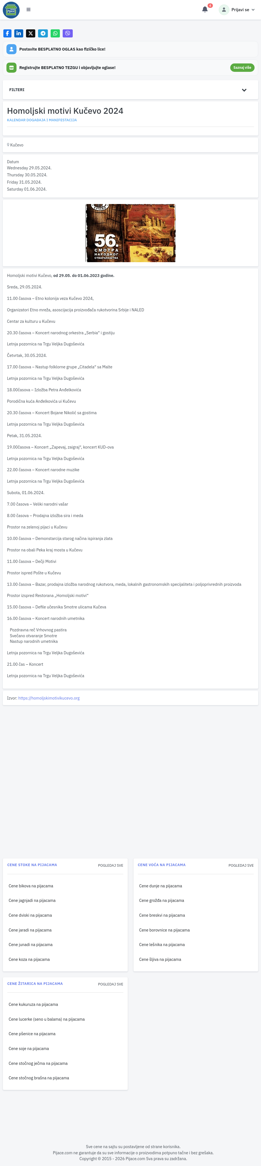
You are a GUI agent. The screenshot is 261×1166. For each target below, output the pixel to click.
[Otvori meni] (28, 10)
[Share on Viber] (68, 33)
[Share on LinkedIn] (18, 33)
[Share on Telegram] (43, 33)
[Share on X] (30, 33)
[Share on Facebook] (7, 33)
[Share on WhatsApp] (55, 33)
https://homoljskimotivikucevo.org (48, 698)
